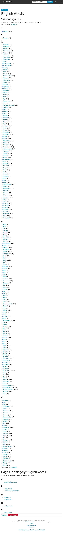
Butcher (5, 391)
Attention (5, 193)
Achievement (7, 63)
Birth (4, 297)
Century (5, 448)
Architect (5, 155)
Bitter (4, 302)
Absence (5, 49)
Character (6, 459)
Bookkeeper (6, 320)
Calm (4, 409)
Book (4, 318)
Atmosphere (6, 189)
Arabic (5, 153)
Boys (4, 346)
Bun (4, 377)
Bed (4, 270)
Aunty (4, 201)
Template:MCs (8, 499)
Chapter (5, 457)
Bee (4, 272)
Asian (4, 182)
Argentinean (6, 159)
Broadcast (6, 358)
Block (4, 306)
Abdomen (6, 44)
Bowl (4, 339)
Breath (5, 354)
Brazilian (5, 350)
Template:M (7, 497)
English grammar (13, 515)
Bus (4, 383)
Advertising (6, 80)
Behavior (5, 279)
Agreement (6, 101)
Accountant (6, 59)
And (4, 124)
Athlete (5, 186)
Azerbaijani (6, 218)
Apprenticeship (7, 149)
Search (50, 1)
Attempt (5, 191)
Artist (4, 178)
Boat (4, 312)
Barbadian (6, 249)
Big (4, 293)
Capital (5, 421)
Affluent (5, 88)
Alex (4, 109)
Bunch (5, 379)
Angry (5, 128)
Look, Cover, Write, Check (11, 491)
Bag (4, 235)
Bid (4, 291)
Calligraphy (6, 406)
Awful (4, 216)
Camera (5, 415)
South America (8, 512)
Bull (4, 375)
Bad (4, 228)
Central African (7, 446)
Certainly (5, 450)
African (5, 97)
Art (4, 172)
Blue (4, 308)
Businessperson (8, 387)
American (6, 117)
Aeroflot (5, 84)
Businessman (7, 385)
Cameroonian (7, 417)
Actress (5, 74)
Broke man (6, 360)
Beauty (5, 268)
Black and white (7, 304)
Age (4, 99)
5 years (5, 38)
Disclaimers (31, 527)
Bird (4, 295)
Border (5, 325)
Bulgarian (6, 371)
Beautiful (5, 266)
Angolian (5, 126)
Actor (4, 72)
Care (4, 425)
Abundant (6, 53)
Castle (5, 436)
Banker (5, 247)
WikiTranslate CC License (31, 522)
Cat (4, 438)
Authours (5, 209)
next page (14, 25)
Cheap (5, 463)
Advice (5, 82)
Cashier (5, 434)
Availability (6, 214)
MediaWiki (22, 530)
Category (6, 440)
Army (4, 168)
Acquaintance (7, 65)
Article (5, 174)
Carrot (5, 429)
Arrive (5, 170)
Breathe (5, 356)
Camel (5, 413)
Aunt (4, 199)
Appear (5, 138)
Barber (5, 252)
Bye (4, 394)
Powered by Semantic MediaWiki (35, 530)
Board (5, 310)
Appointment (6, 147)
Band (4, 241)
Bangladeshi (6, 243)
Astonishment (7, 184)
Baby (4, 224)
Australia (5, 203)
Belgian (5, 283)
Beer (4, 274)
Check (5, 465)
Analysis (5, 122)
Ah (4, 103)
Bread (5, 352)
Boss (4, 329)
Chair (4, 452)
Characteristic (7, 461)
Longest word (8, 489)
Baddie (5, 233)
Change (5, 454)
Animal (5, 130)
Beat (4, 264)
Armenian (6, 166)
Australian (6, 205)
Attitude (5, 195)
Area (4, 157)
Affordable (6, 90)
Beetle (5, 277)
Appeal (5, 136)
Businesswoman (8, 389)
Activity (5, 69)
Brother (5, 362)
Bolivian (5, 316)
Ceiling (5, 442)
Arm (4, 161)
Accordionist (6, 57)
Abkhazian (6, 46)
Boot (4, 323)
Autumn (5, 212)
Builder (5, 366)
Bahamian (6, 237)
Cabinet (5, 400)
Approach (6, 151)
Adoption (5, 78)
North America (8, 506)
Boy (4, 343)
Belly (4, 287)
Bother (5, 333)
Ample (5, 120)
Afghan (5, 92)
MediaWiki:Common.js (10, 482)
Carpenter (6, 427)
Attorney (5, 197)
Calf (4, 402)
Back (4, 226)
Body (4, 314)
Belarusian (6, 281)
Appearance (6, 140)
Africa (4, 94)
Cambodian (6, 411)
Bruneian (5, 364)
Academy (6, 55)
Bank (4, 245)
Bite (4, 300)
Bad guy (5, 231)
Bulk (4, 373)
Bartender (6, 254)
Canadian (6, 419)
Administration (7, 76)
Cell (4, 444)
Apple (4, 143)
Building (5, 368)
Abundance (6, 51)
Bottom (5, 337)
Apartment (6, 134)
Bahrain (5, 239)
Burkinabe (6, 381)
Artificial (5, 176)
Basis (4, 260)
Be (4, 262)
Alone (4, 113)
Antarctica (6, 132)
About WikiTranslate (31, 525)
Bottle (5, 335)
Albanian (5, 107)
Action (5, 67)
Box (4, 341)
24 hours (5, 31)
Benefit (5, 289)
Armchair (5, 163)
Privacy (31, 523)
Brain (4, 348)
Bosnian (5, 327)
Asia (4, 180)
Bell (4, 285)
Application (6, 145)
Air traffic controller (8, 105)
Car (4, 423)
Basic (4, 258)
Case (4, 431)
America (5, 115)
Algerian (5, 111)
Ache (4, 61)
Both (4, 331)
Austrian (5, 207)
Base (4, 256)
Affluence (6, 86)
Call (4, 404)
